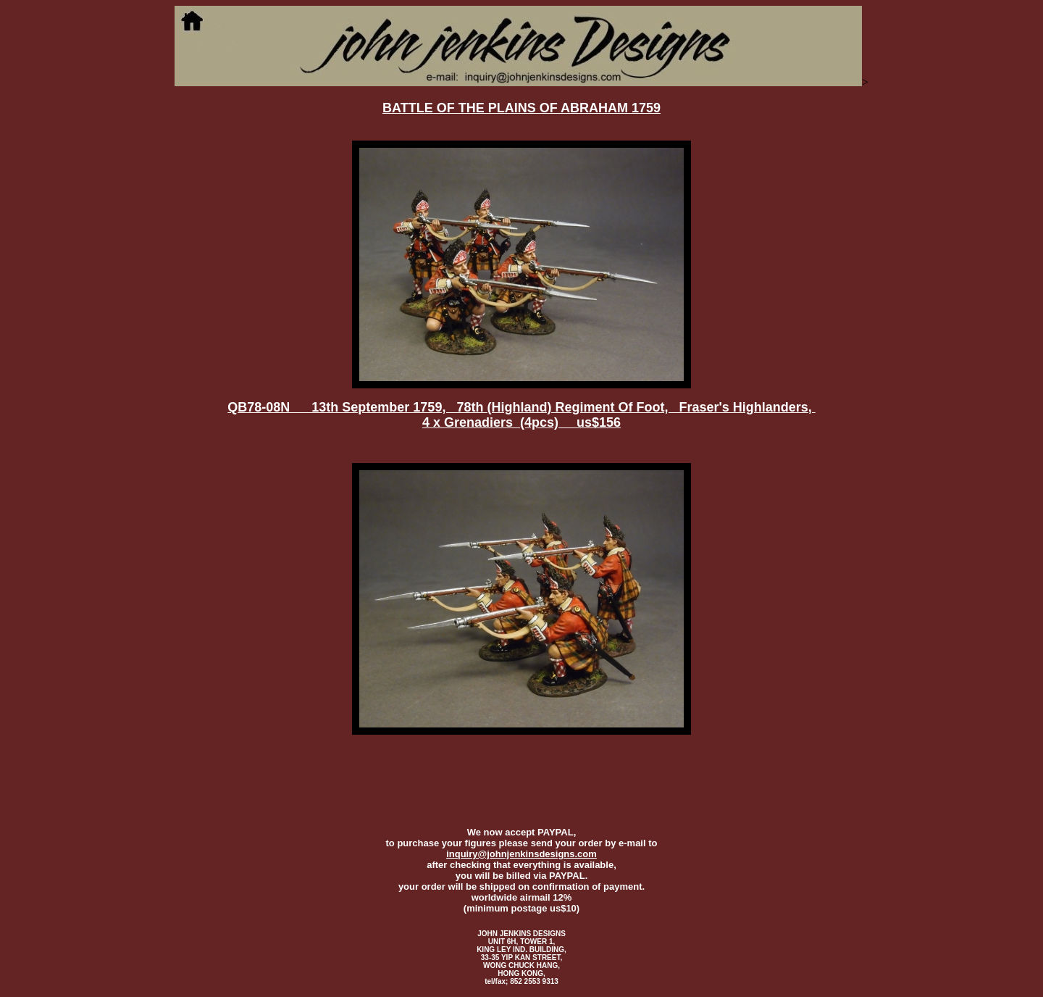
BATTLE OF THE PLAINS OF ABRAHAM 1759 (521, 108)
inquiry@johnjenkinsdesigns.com (521, 853)
